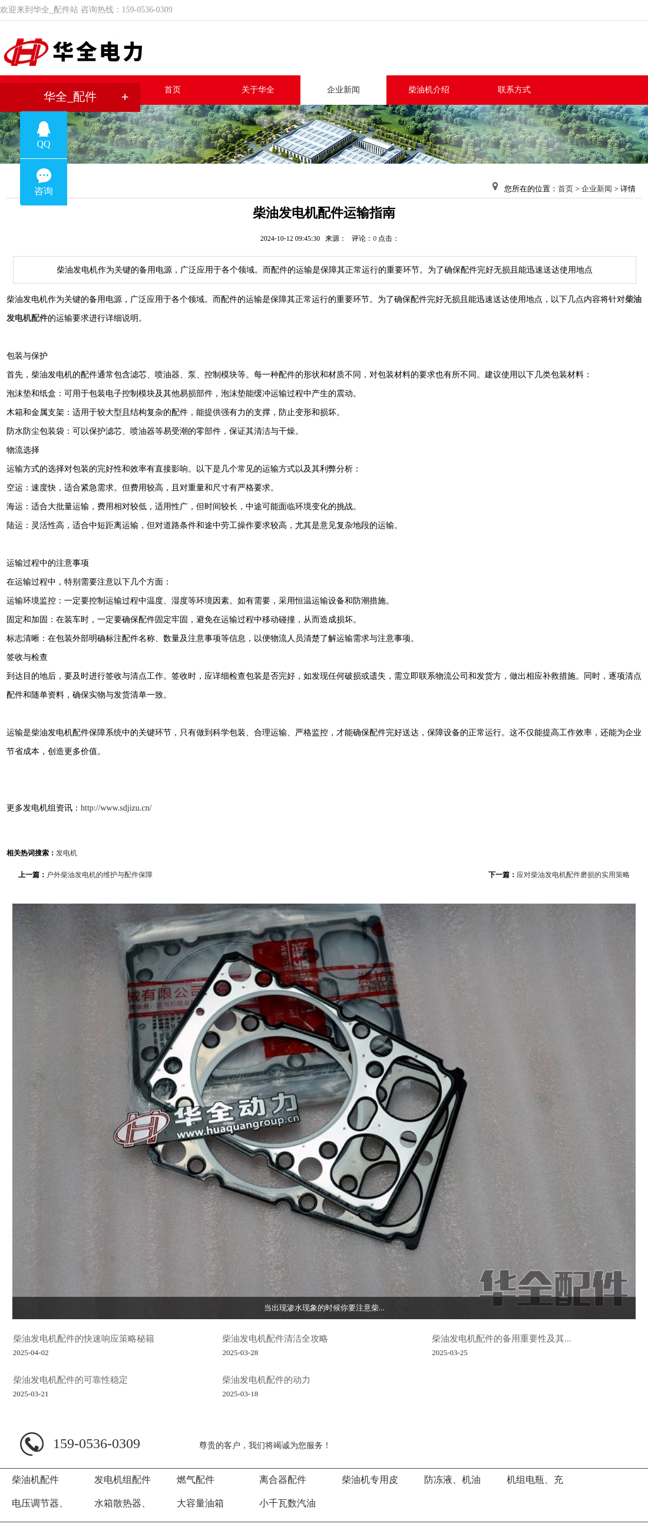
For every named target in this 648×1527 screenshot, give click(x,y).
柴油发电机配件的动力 (266, 1380)
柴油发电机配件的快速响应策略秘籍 (83, 1338)
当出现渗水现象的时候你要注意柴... (324, 1307)
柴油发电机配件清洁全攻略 (275, 1338)
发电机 (66, 853)
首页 (565, 188)
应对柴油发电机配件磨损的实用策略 (573, 875)
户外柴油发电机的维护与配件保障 (100, 875)
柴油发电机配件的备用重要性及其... (501, 1338)
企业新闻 (596, 188)
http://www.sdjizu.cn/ (116, 808)
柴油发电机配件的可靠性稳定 (70, 1380)
